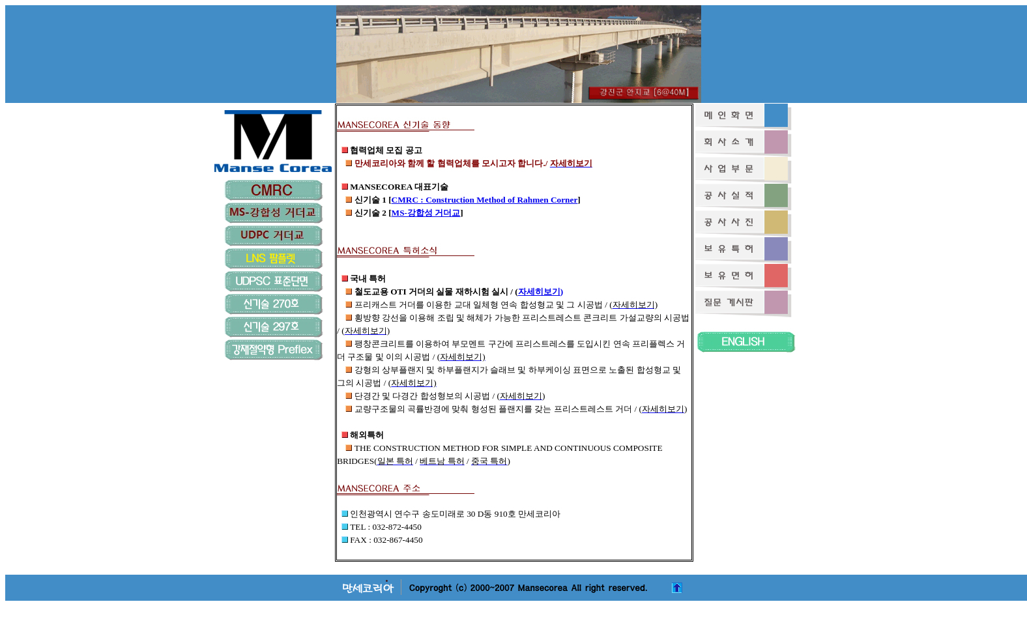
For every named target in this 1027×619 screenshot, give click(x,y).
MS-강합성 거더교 (426, 213)
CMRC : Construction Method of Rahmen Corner (485, 200)
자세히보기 (539, 291)
